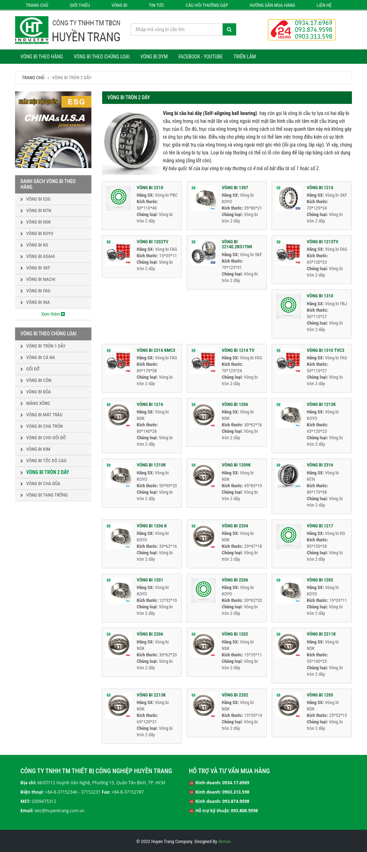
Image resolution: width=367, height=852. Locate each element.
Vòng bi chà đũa (40, 483)
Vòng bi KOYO (36, 233)
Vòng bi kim (35, 449)
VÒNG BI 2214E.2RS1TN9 (237, 244)
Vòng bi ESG (35, 199)
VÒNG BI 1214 (320, 187)
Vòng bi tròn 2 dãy (44, 472)
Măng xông (35, 403)
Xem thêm (53, 314)
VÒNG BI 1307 (235, 187)
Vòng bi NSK (35, 222)
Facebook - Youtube (200, 56)
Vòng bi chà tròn (41, 426)
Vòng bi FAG (35, 290)
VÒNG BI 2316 (320, 465)
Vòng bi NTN (35, 210)
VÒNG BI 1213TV (322, 241)
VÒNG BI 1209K (236, 465)
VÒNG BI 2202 (235, 695)
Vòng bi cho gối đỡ (43, 437)
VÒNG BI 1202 (320, 580)
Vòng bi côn (35, 380)
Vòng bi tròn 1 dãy (43, 346)
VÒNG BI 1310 (320, 295)
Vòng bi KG (34, 245)
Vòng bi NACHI (37, 279)
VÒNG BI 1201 (150, 580)
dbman (224, 841)
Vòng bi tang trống (44, 495)
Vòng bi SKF (35, 268)
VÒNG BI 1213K (321, 404)
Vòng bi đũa (35, 391)
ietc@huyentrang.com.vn (60, 811)
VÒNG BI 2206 (235, 580)
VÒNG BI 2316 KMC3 (156, 350)
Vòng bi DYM (153, 56)
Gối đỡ (29, 369)
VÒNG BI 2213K (151, 695)
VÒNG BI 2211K (321, 634)
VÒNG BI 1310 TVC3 (325, 350)
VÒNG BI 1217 (320, 525)
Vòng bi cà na (37, 357)
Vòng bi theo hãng (41, 56)
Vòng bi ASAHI (37, 256)
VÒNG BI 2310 (150, 187)
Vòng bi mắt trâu (41, 414)
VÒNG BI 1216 (150, 404)
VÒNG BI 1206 (235, 404)
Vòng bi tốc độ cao (43, 460)
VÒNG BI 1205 (320, 695)
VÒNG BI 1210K (151, 465)
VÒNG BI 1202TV (152, 241)
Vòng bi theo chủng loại (102, 56)
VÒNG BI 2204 (235, 525)
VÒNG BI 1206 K (152, 525)
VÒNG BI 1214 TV (238, 350)
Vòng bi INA (35, 302)
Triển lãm (244, 56)
